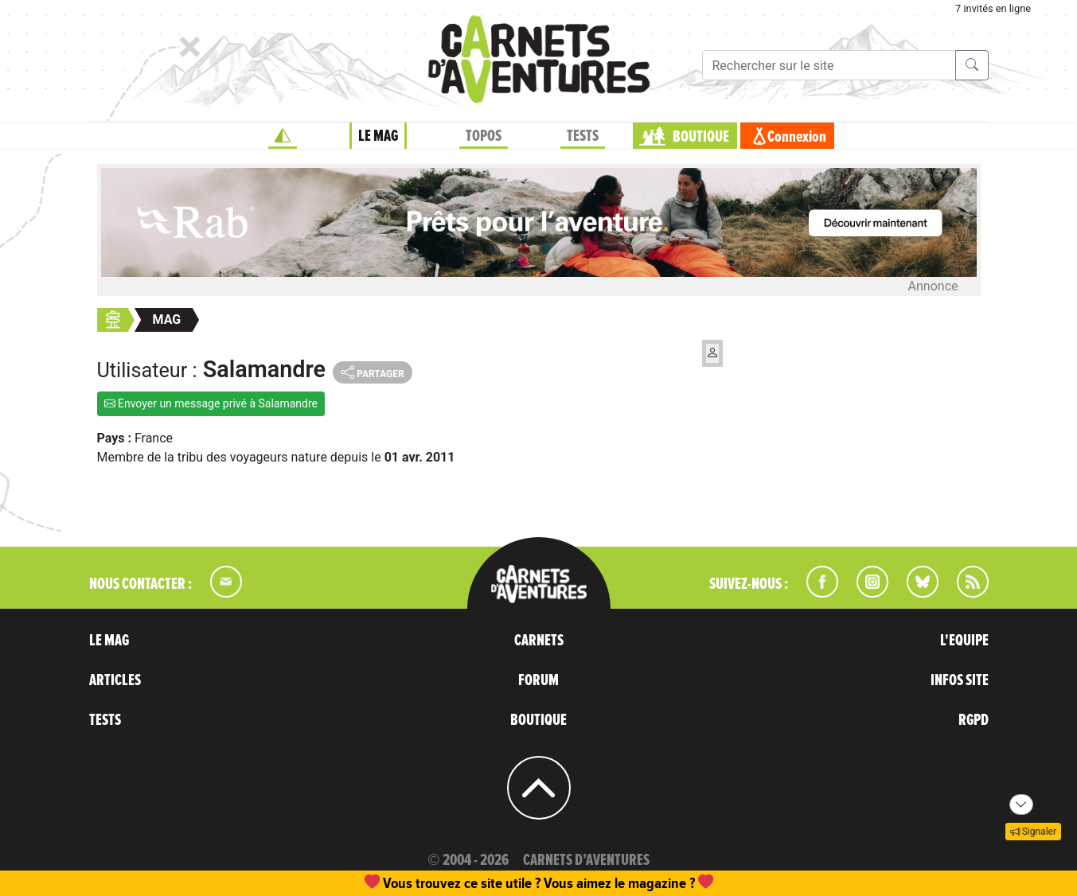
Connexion (796, 137)
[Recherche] (829, 65)
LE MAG (378, 136)
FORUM (538, 680)
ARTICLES (115, 680)
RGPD (973, 720)
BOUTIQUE (701, 137)
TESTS (583, 136)
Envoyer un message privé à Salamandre (211, 403)
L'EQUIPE (964, 641)
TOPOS (483, 136)
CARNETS (539, 641)
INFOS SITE (960, 680)
